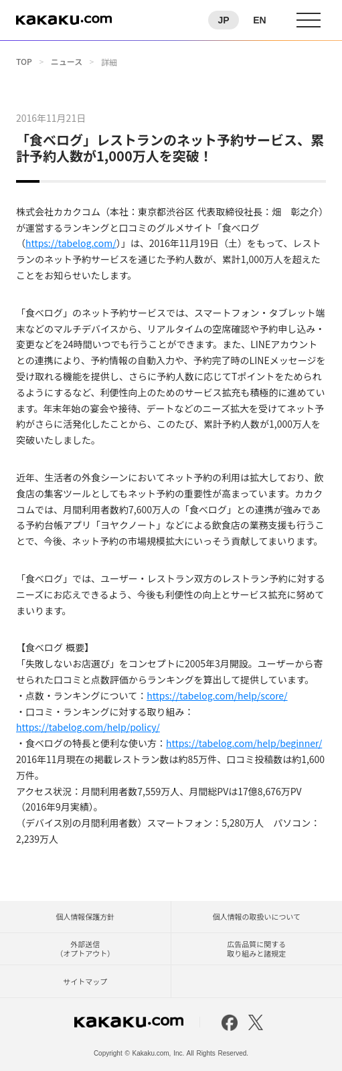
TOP (24, 61)
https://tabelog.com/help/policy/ (88, 727)
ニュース (66, 61)
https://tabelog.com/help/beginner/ (244, 743)
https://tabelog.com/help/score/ (217, 695)
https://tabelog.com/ (70, 243)
